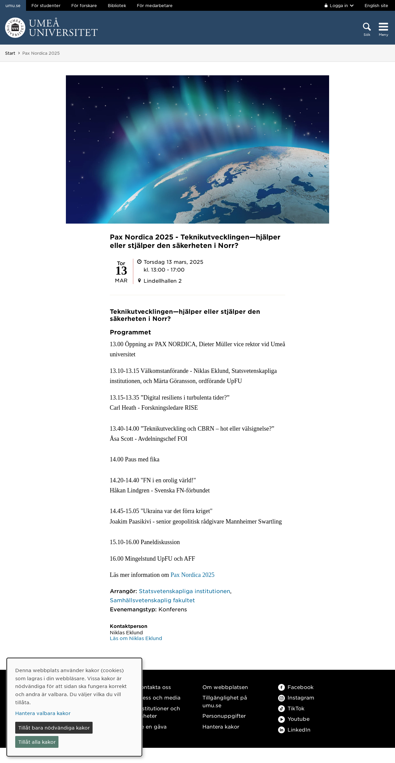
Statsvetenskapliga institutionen (184, 590)
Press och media (158, 697)
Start (10, 53)
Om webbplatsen (225, 687)
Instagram (296, 697)
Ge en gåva (152, 726)
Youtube (294, 718)
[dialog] (74, 707)
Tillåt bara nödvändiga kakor (54, 727)
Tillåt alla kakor (37, 742)
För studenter (45, 5)
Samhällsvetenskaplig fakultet (152, 599)
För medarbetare (155, 5)
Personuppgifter (224, 715)
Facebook (296, 687)
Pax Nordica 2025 (193, 574)
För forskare (84, 5)
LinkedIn (294, 729)
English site (376, 5)
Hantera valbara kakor (43, 713)
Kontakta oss (154, 687)
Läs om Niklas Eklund (136, 638)
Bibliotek (117, 5)
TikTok (291, 708)
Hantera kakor (220, 726)
